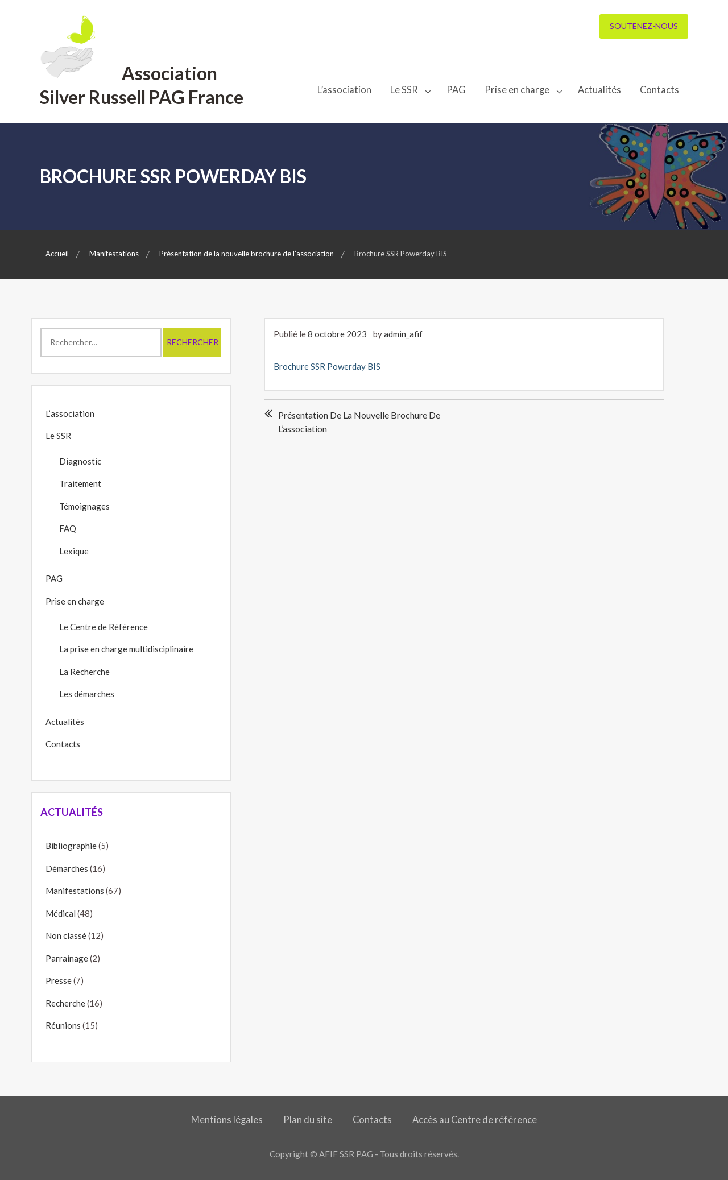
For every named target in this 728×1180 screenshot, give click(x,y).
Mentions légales (227, 1119)
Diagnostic (80, 461)
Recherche (65, 1003)
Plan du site (307, 1119)
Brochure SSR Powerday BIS (327, 366)
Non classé (66, 935)
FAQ (67, 528)
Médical (61, 913)
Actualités (599, 90)
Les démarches (86, 694)
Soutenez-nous (644, 26)
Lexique (74, 551)
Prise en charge (517, 90)
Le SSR (404, 90)
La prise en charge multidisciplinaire (126, 649)
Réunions (63, 1025)
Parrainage (67, 958)
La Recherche (84, 671)
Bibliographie (71, 846)
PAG (456, 90)
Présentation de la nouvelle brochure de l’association (359, 421)
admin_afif (403, 334)
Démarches (67, 868)
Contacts (659, 90)
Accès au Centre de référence (474, 1119)
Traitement (80, 483)
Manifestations (75, 890)
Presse (59, 980)
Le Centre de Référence (103, 627)
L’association (344, 90)
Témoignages (84, 506)
